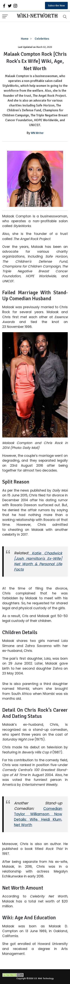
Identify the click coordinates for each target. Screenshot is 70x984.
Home (25, 39)
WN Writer (37, 133)
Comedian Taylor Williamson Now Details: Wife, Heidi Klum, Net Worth (38, 816)
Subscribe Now (56, 5)
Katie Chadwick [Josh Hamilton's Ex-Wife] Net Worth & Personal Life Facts (38, 561)
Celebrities (42, 39)
